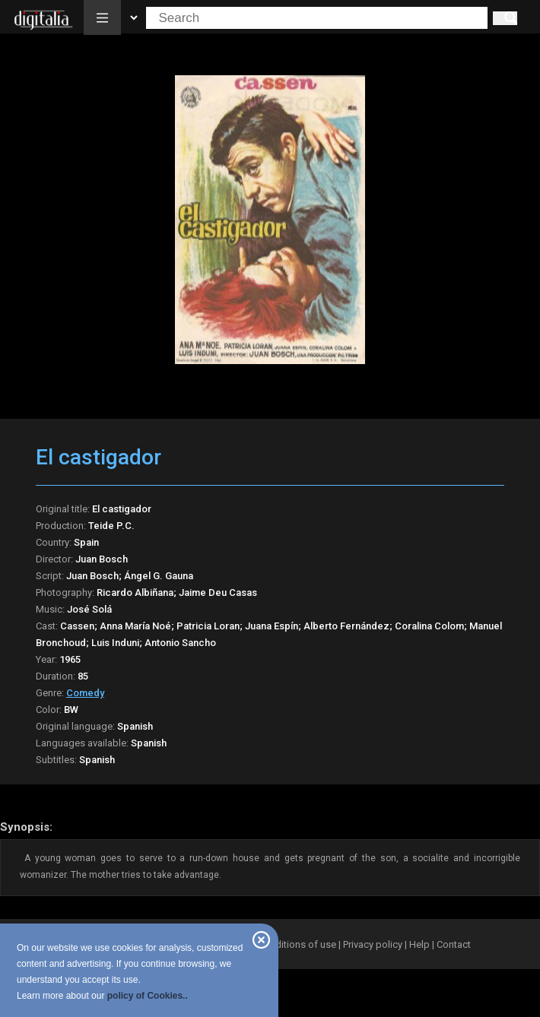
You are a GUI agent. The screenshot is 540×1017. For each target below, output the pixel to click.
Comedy (85, 693)
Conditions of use (298, 944)
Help (419, 944)
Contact (454, 944)
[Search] (505, 18)
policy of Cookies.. (147, 995)
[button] (102, 17)
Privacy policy (372, 944)
